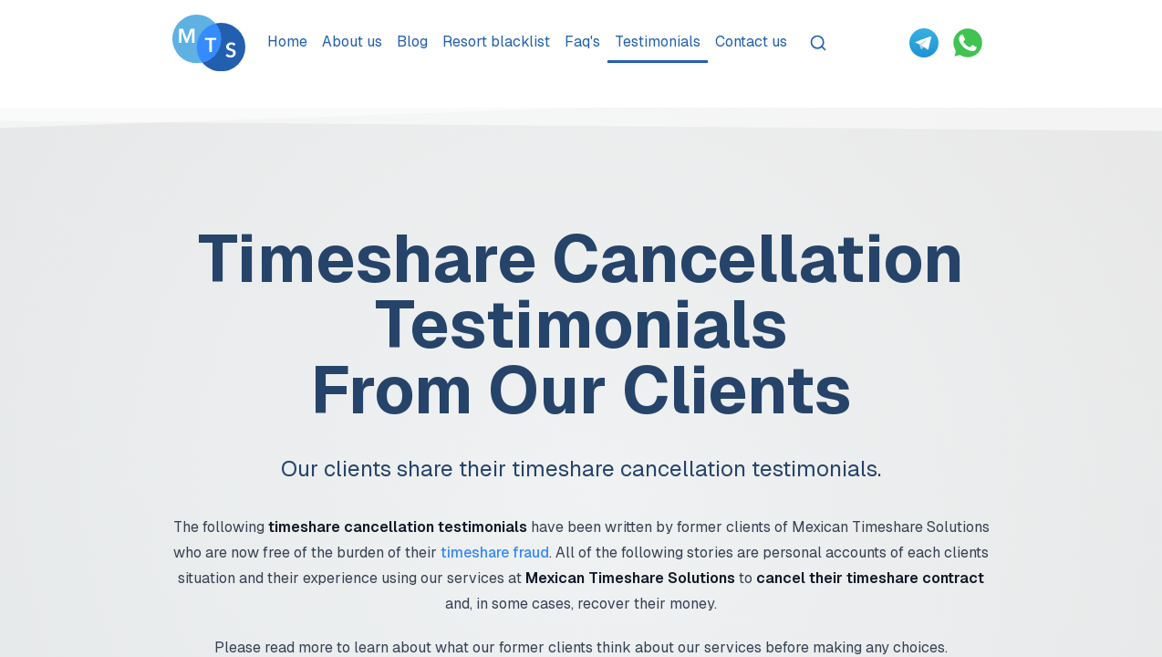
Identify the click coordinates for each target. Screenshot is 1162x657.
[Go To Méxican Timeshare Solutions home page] (208, 43)
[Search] (818, 42)
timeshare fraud (495, 552)
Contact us (751, 41)
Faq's (582, 41)
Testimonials (657, 41)
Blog (412, 41)
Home (287, 41)
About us (352, 41)
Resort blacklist (496, 41)
